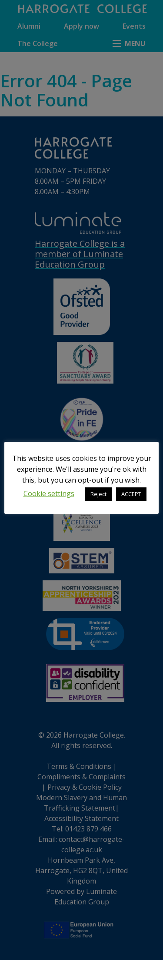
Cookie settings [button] (48, 493)
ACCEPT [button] (131, 494)
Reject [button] (98, 494)
